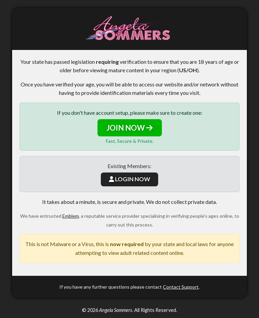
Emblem (70, 216)
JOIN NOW (130, 127)
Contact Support (181, 287)
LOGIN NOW (129, 179)
